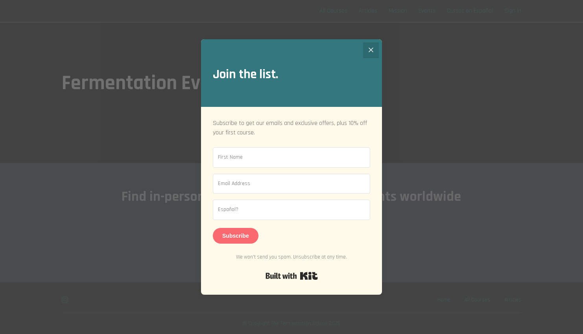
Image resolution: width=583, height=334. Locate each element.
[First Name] (291, 157)
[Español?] (291, 210)
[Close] (371, 50)
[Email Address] (291, 184)
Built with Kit (292, 276)
